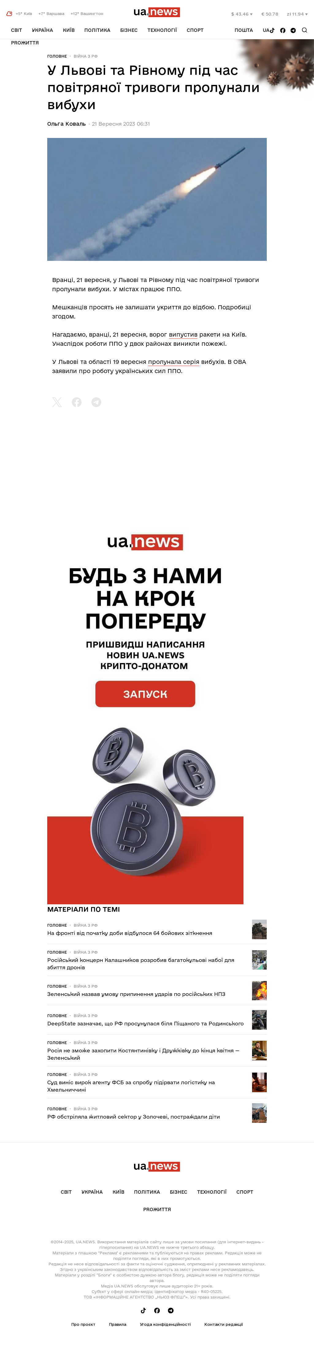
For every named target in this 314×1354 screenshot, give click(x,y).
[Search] (304, 30)
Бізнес (129, 30)
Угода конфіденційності (165, 1324)
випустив (183, 334)
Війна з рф (86, 56)
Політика (97, 30)
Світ (16, 30)
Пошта (244, 30)
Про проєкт (83, 1324)
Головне (57, 56)
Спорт (195, 30)
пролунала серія (173, 361)
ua (266, 30)
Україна (42, 30)
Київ (69, 30)
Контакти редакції (223, 1324)
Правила (117, 1324)
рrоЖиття (25, 42)
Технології (162, 30)
